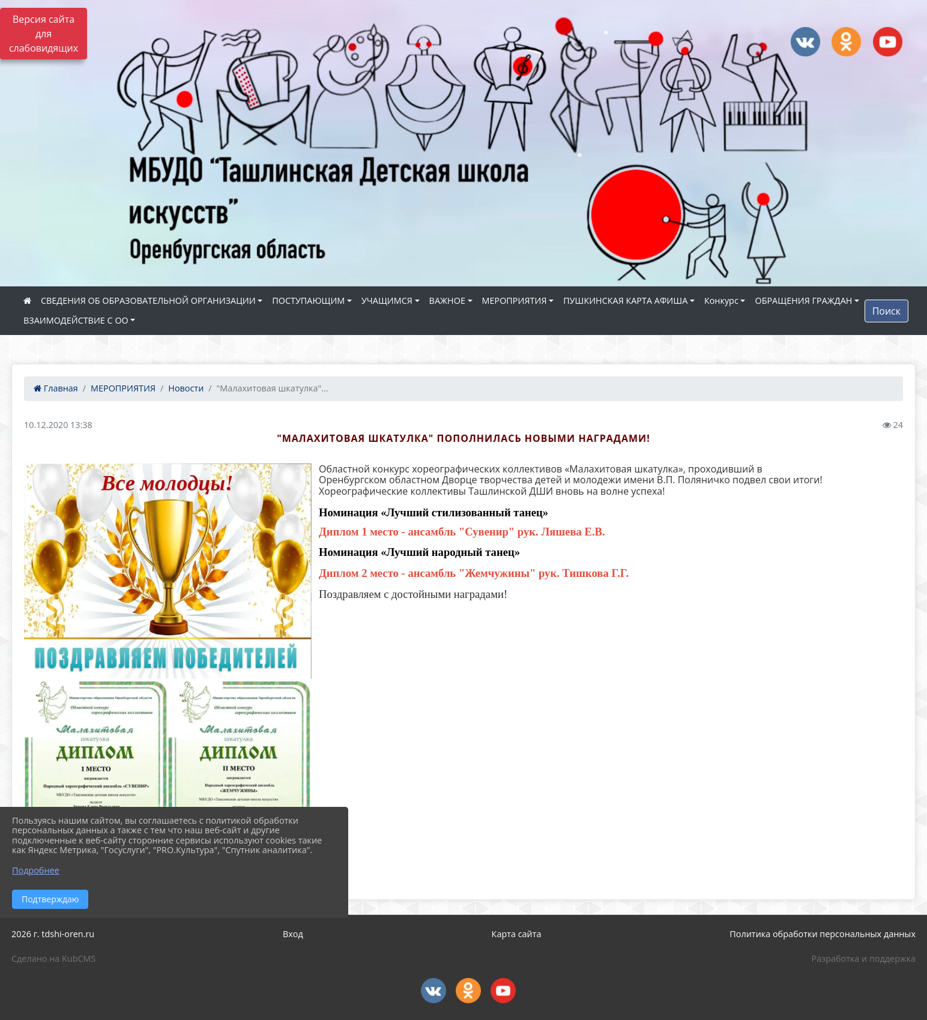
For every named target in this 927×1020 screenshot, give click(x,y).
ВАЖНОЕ (447, 300)
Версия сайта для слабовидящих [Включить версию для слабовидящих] (43, 34)
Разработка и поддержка (864, 958)
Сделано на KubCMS (53, 958)
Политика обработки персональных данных (822, 934)
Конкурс (721, 300)
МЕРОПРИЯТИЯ (514, 300)
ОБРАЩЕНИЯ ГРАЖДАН (803, 300)
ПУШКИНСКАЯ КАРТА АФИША (625, 300)
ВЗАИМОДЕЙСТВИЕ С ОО (75, 320)
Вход (293, 934)
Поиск (886, 311)
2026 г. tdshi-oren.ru (52, 934)
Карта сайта (517, 934)
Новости (186, 388)
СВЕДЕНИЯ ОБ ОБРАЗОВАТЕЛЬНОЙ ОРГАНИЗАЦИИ (148, 300)
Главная (56, 388)
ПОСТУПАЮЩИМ (308, 300)
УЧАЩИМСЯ (386, 300)
